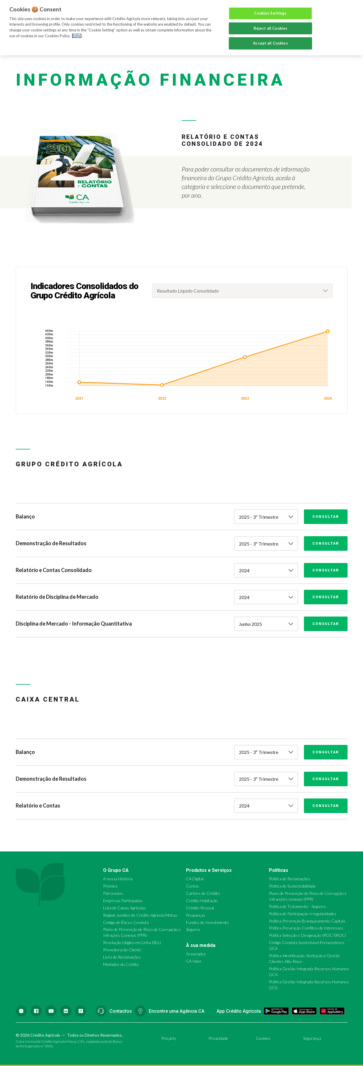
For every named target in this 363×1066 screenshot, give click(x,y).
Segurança (312, 1038)
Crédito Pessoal (200, 907)
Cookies (263, 1038)
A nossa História (117, 878)
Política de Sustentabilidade (292, 885)
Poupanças (195, 915)
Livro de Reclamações (122, 957)
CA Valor (194, 961)
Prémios (110, 885)
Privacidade (218, 1038)
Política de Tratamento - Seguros (297, 906)
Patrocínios (113, 893)
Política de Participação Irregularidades (302, 913)
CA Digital (194, 878)
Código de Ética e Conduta (126, 922)
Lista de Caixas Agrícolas (124, 907)
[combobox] (242, 291)
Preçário (168, 1038)
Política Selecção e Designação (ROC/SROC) (307, 935)
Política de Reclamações (289, 878)
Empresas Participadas (123, 900)
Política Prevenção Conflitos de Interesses (306, 927)
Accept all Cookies (270, 43)
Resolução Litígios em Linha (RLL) (132, 942)
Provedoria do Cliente (122, 949)
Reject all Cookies (270, 28)
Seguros (193, 929)
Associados (196, 953)
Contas (192, 885)
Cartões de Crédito (203, 893)
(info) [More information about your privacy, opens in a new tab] (77, 35)
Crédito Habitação (202, 900)
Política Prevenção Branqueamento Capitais (307, 920)
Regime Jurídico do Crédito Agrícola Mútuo (140, 915)
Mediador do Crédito (121, 964)
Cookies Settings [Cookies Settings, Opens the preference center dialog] (270, 13)
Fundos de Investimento (207, 922)
